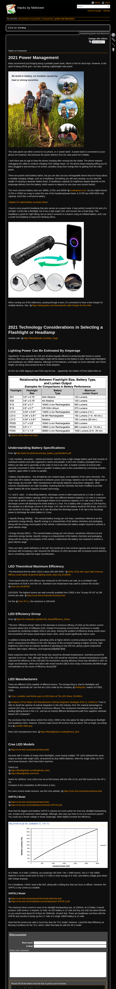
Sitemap (106, 11)
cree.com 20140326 (20, 586)
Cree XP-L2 (23, 601)
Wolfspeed (80, 687)
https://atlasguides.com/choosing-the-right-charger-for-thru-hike (61, 305)
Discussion (17, 934)
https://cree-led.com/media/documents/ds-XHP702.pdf (36, 805)
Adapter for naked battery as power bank (28, 202)
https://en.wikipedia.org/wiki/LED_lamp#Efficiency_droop (43, 619)
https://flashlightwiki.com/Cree (25, 773)
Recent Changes (94, 11)
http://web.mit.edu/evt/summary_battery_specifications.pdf (44, 453)
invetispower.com (78, 190)
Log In (107, 3)
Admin (97, 3)
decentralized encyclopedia (29, 19)
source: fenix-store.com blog (24, 435)
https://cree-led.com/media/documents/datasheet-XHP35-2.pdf (40, 901)
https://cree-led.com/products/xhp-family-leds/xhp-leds (36, 898)
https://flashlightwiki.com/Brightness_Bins (60, 732)
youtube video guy (23, 726)
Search (108, 6)
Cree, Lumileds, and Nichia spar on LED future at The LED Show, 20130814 (46, 696)
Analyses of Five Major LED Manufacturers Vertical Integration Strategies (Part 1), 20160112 (54, 702)
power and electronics (64, 19)
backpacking (48, 19)
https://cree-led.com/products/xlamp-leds (46, 595)
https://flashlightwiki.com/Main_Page (41, 338)
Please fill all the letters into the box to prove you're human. (38, 983)
